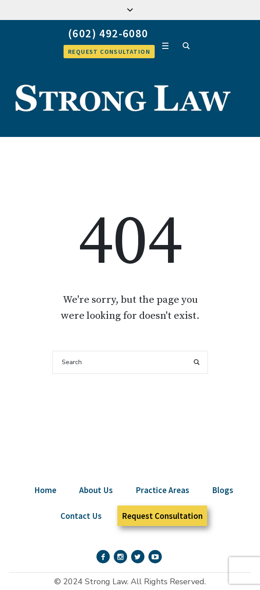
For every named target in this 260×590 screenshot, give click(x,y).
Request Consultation (162, 515)
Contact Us (81, 515)
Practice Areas (162, 490)
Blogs (222, 490)
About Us (96, 490)
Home (45, 490)
